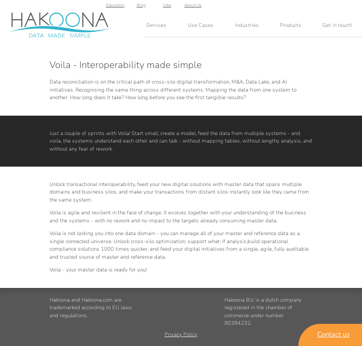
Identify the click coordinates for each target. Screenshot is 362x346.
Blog (297, 7)
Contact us (333, 334)
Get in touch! (337, 25)
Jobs (323, 7)
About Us (349, 7)
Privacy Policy (181, 335)
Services (156, 25)
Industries (247, 25)
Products (290, 25)
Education (271, 7)
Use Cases (201, 25)
